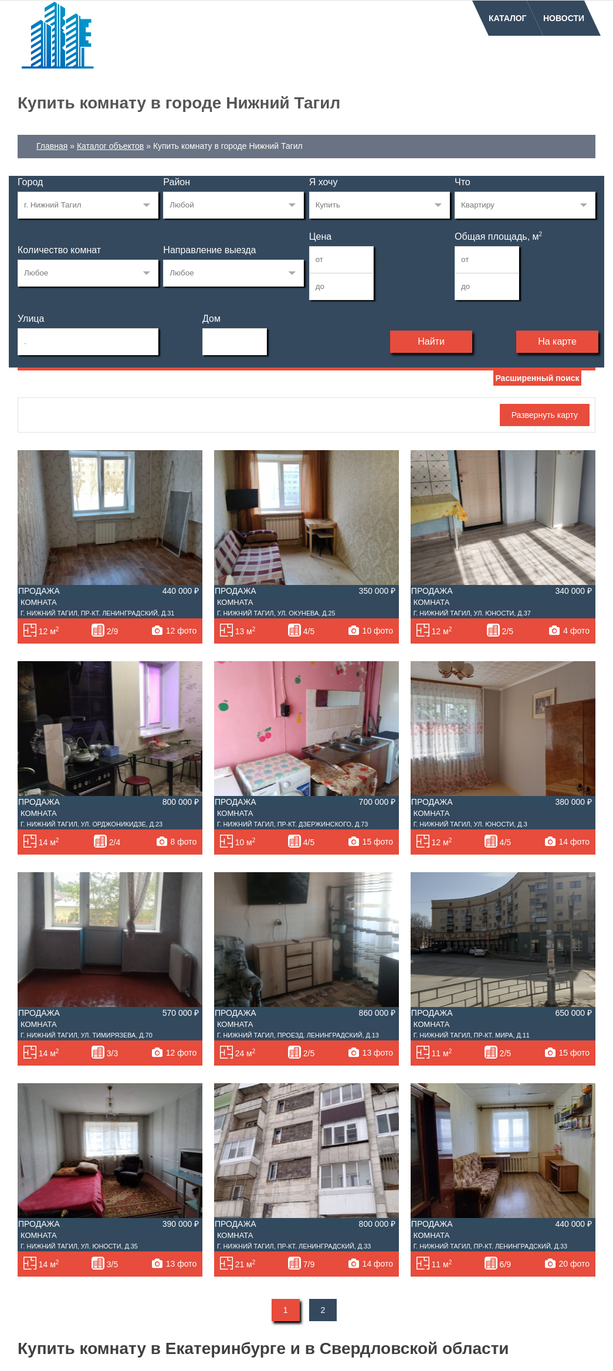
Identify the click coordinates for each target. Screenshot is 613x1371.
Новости (563, 18)
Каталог (508, 18)
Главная (51, 146)
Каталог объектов (110, 146)
